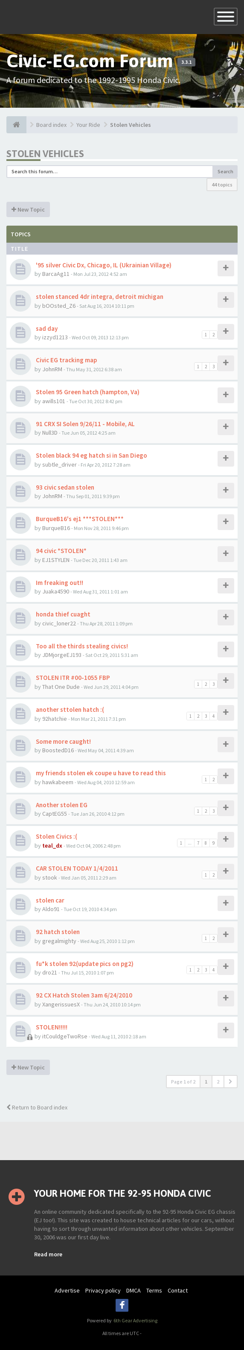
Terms (154, 1290)
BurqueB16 (56, 528)
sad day (46, 328)
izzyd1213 (55, 337)
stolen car (49, 900)
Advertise (67, 1290)
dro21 (49, 972)
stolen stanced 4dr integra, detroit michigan (99, 296)
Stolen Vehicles (130, 125)
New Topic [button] (28, 209)
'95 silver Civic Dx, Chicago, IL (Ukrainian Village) (103, 265)
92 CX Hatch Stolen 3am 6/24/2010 (83, 995)
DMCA (133, 1290)
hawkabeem (57, 782)
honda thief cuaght (62, 614)
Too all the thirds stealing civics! (81, 646)
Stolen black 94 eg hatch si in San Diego (91, 455)
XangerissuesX (61, 1004)
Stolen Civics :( (56, 836)
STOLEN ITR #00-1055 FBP (72, 678)
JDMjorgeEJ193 (61, 655)
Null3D (50, 432)
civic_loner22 (59, 623)
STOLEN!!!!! (51, 1027)
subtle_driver (59, 464)
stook (49, 877)
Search (225, 171)
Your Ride (88, 125)
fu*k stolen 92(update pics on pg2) (84, 964)
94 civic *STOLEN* (61, 551)
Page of (183, 1081)
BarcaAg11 (56, 274)
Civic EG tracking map (66, 360)
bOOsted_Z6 (59, 306)
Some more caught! (63, 741)
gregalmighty (59, 941)
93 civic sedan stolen (64, 487)
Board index (51, 125)
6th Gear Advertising (135, 1320)
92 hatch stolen (57, 932)
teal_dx (52, 845)
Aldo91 (51, 909)
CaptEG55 (54, 813)
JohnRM (52, 369)
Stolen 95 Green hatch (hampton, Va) (87, 392)
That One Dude (61, 687)
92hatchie (54, 718)
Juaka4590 (55, 591)
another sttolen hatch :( (69, 709)
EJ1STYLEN (56, 560)
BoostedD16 (58, 750)
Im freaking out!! (59, 583)
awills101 (53, 401)
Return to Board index (36, 1107)
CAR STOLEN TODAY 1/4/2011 (76, 868)
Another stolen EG (61, 805)
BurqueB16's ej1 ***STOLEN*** (79, 519)
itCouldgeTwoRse (64, 1036)
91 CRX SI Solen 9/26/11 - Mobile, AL (85, 424)
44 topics (222, 184)
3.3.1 (186, 62)
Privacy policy (103, 1290)
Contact (178, 1290)
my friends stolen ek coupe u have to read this (100, 773)
